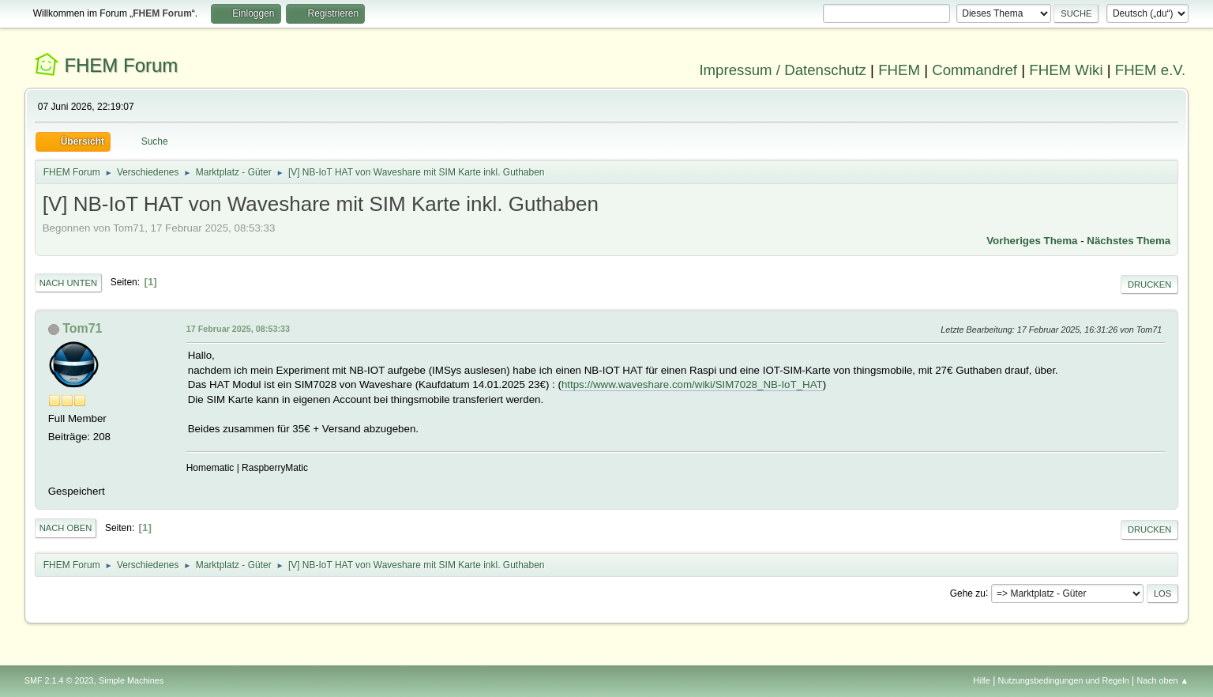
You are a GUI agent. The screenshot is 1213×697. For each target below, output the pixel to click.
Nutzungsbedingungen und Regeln (1063, 680)
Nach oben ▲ (1162, 680)
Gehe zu (968, 592)
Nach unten (68, 283)
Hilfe (981, 680)
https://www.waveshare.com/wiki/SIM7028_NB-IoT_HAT (692, 384)
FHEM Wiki (1065, 70)
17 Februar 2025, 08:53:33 (238, 328)
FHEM (899, 70)
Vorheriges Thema (1031, 241)
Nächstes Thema (1128, 241)
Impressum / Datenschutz (782, 70)
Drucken (1149, 284)
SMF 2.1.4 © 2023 (59, 680)
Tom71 (82, 328)
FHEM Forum (121, 65)
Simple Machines (131, 680)
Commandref (974, 70)
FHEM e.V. (1150, 70)
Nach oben (65, 528)
